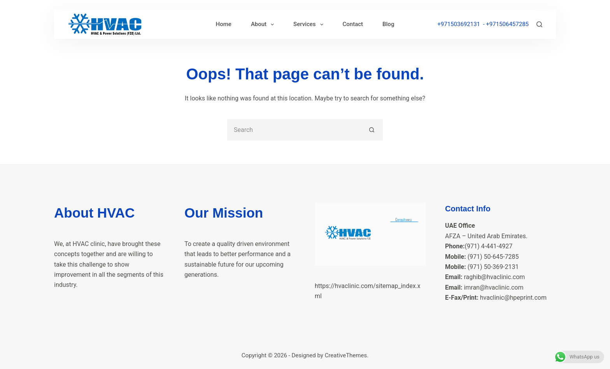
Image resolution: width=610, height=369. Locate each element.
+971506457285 (507, 24)
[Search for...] (294, 130)
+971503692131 (458, 24)
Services (309, 24)
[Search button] (372, 130)
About (264, 24)
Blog (388, 24)
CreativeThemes (346, 355)
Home (223, 24)
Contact (353, 24)
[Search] (539, 24)
